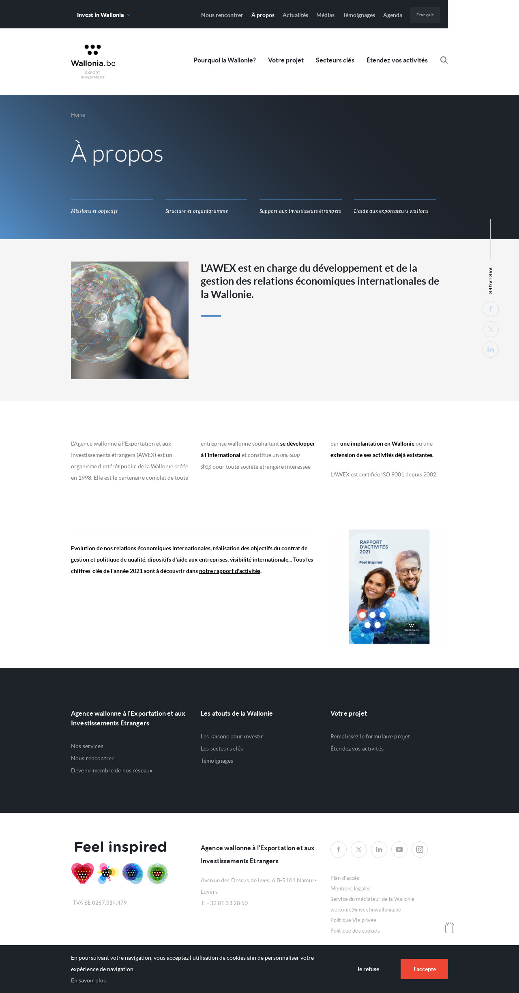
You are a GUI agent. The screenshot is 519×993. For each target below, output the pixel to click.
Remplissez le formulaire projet (370, 736)
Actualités (295, 15)
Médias (325, 15)
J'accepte (424, 969)
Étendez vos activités (397, 60)
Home (78, 115)
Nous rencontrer (222, 15)
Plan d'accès (345, 878)
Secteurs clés (335, 60)
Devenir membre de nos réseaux (111, 770)
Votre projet (286, 60)
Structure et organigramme (196, 211)
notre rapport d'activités (229, 571)
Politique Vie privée (353, 920)
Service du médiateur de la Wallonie (372, 899)
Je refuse (368, 969)
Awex (93, 62)
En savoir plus (88, 980)
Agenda (392, 15)
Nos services (87, 746)
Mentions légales (350, 889)
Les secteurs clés (222, 748)
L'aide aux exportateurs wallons (391, 211)
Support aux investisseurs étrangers (300, 211)
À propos (263, 15)
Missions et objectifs (94, 211)
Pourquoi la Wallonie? (224, 60)
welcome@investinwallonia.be (365, 910)
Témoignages (359, 15)
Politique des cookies (355, 931)
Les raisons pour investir (232, 736)
